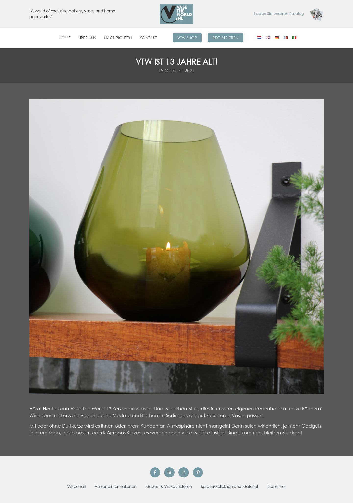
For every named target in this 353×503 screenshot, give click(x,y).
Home (65, 37)
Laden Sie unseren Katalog (289, 13)
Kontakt (148, 37)
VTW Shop (187, 37)
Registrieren (226, 37)
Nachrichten (118, 37)
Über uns (87, 37)
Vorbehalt (76, 486)
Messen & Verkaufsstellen (168, 486)
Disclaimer (276, 486)
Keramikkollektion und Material (229, 486)
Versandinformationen (116, 486)
